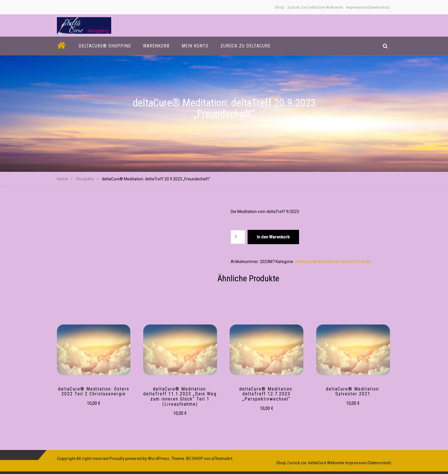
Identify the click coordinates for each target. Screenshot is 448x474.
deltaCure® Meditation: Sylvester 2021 (353, 391)
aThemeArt (222, 458)
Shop (279, 7)
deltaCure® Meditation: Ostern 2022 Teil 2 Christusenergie (93, 391)
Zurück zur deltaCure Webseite (315, 7)
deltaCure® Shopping (105, 46)
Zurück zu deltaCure (245, 46)
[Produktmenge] (238, 237)
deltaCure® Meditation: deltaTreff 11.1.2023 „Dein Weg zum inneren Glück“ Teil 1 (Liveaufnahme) (180, 396)
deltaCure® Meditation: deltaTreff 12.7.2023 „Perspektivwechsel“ (266, 394)
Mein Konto (195, 46)
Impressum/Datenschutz (368, 7)
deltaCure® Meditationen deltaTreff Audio (333, 261)
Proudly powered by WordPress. (139, 458)
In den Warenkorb (273, 237)
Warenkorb (156, 46)
